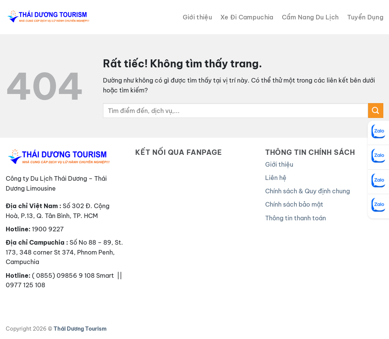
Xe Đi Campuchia (247, 17)
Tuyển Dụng (365, 17)
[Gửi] (375, 110)
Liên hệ (275, 177)
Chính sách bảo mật (294, 204)
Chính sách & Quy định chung (307, 191)
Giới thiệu (197, 17)
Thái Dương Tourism (80, 328)
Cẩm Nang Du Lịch (310, 17)
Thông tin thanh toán (295, 218)
